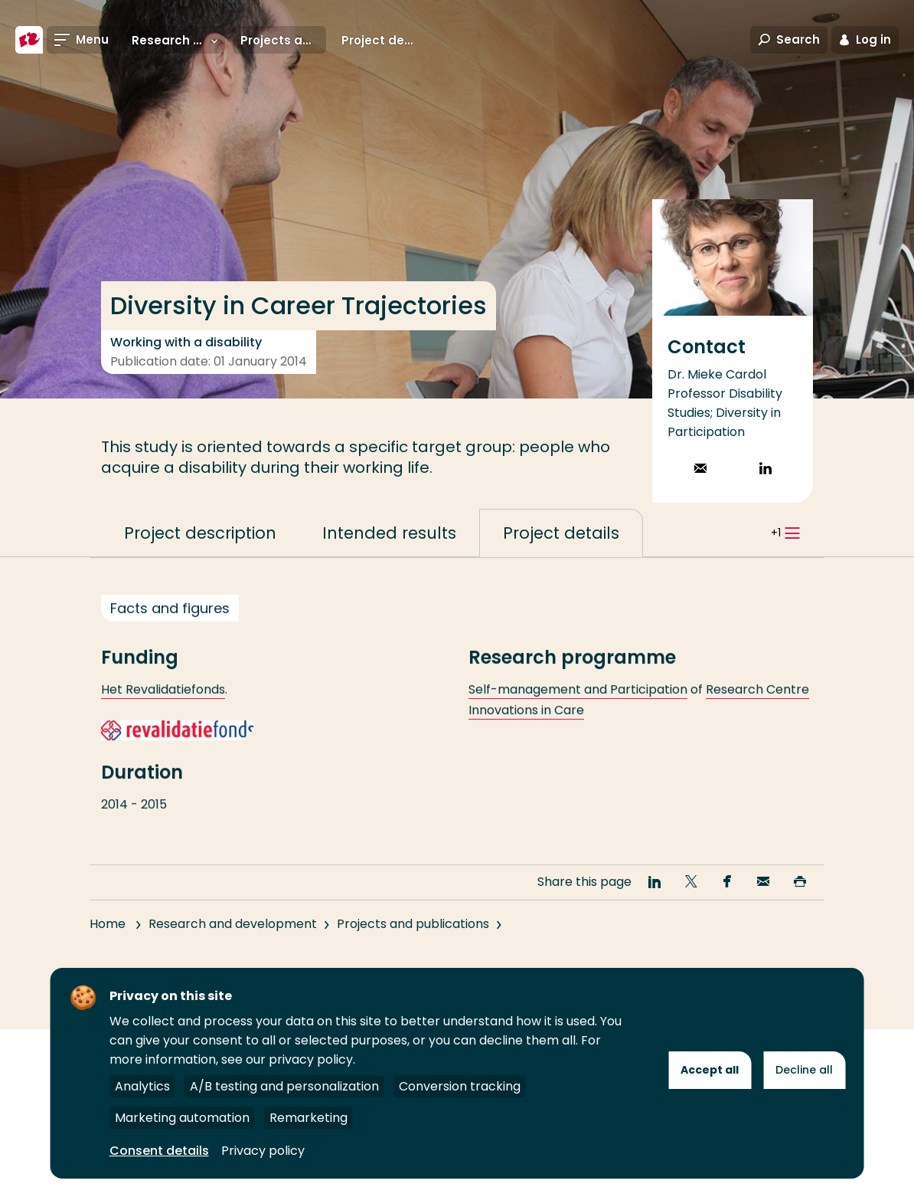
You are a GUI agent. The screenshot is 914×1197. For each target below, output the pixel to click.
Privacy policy (263, 1150)
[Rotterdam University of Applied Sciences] (29, 40)
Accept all (710, 1069)
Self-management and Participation (577, 717)
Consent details (159, 1150)
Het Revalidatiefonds (163, 717)
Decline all (804, 1069)
